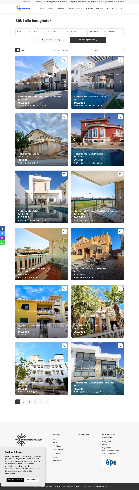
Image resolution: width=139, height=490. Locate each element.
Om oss (50, 8)
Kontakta (100, 8)
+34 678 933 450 (39, 2)
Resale (104, 445)
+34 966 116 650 (25, 2)
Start (42, 8)
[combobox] (23, 31)
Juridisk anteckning (56, 486)
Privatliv (67, 486)
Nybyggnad (106, 442)
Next (65, 82)
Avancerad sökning (51, 40)
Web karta (91, 486)
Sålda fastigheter (108, 454)
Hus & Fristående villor (110, 451)
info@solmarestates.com (55, 2)
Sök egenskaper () (88, 40)
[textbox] (24, 31)
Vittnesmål (89, 8)
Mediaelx (105, 486)
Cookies (84, 486)
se (122, 8)
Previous (18, 82)
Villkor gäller (75, 486)
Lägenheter (106, 448)
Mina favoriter (112, 8)
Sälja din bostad (75, 8)
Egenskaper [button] (61, 8)
